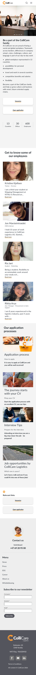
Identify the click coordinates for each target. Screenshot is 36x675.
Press (4, 566)
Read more (8, 197)
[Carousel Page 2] (16, 34)
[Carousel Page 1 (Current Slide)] (14, 34)
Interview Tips (13, 425)
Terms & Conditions (14, 664)
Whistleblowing (8, 583)
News (4, 562)
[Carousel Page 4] (19, 34)
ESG (3, 570)
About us (5, 579)
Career (5, 575)
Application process (16, 354)
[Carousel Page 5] (21, 34)
